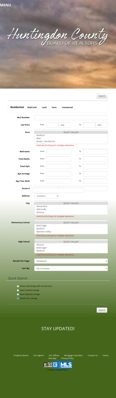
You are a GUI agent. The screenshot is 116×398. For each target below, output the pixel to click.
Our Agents (39, 355)
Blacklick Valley (71, 231)
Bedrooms (25, 151)
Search (102, 95)
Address (26, 195)
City (28, 203)
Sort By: (26, 268)
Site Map (52, 358)
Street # (26, 188)
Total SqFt (25, 166)
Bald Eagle (71, 225)
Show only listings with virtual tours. (35, 286)
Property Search (21, 355)
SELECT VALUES (71, 132)
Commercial (67, 107)
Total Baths (24, 158)
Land (44, 107)
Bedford (71, 135)
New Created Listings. (28, 290)
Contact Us (93, 355)
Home (105, 355)
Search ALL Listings (27, 298)
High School (24, 241)
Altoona (71, 212)
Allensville (71, 209)
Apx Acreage (24, 173)
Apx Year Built (23, 181)
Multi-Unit (32, 107)
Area (27, 132)
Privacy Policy (67, 358)
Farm (54, 107)
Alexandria (71, 206)
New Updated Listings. (28, 294)
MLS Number (23, 117)
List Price (25, 124)
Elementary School (20, 222)
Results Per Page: (21, 261)
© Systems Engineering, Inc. (58, 370)
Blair (71, 138)
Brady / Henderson (71, 141)
